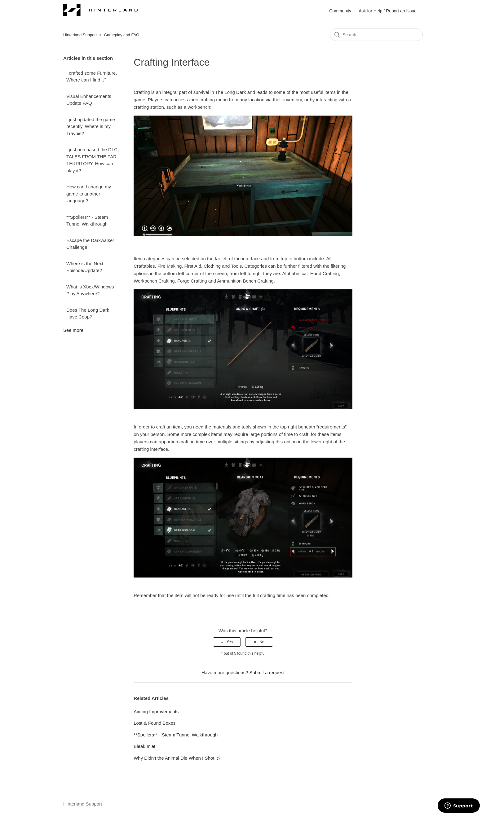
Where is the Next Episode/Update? (84, 267)
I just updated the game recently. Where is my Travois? (90, 126)
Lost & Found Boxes (154, 723)
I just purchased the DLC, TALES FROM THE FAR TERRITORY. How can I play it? (92, 160)
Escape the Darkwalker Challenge (90, 244)
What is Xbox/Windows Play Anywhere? (90, 290)
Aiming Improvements (156, 711)
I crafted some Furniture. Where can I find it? (91, 76)
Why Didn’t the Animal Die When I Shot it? (177, 758)
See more (73, 330)
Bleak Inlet (144, 746)
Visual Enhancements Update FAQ (88, 100)
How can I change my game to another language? (88, 193)
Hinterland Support (80, 35)
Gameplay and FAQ (121, 35)
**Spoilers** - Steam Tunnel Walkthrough (87, 220)
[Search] (376, 35)
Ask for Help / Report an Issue (388, 10)
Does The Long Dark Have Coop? (87, 313)
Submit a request (266, 672)
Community (340, 10)
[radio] (227, 642)
